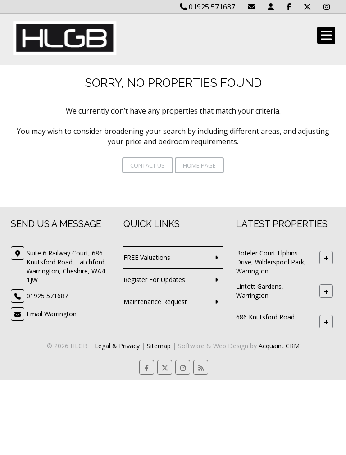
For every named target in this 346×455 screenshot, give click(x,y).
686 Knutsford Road (265, 317)
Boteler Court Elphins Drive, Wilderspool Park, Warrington (271, 262)
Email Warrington (52, 313)
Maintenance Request (155, 301)
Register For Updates (154, 279)
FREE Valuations (146, 257)
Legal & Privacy (117, 345)
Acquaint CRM (279, 345)
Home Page (199, 165)
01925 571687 (207, 7)
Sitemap (159, 345)
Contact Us (147, 165)
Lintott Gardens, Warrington (259, 291)
